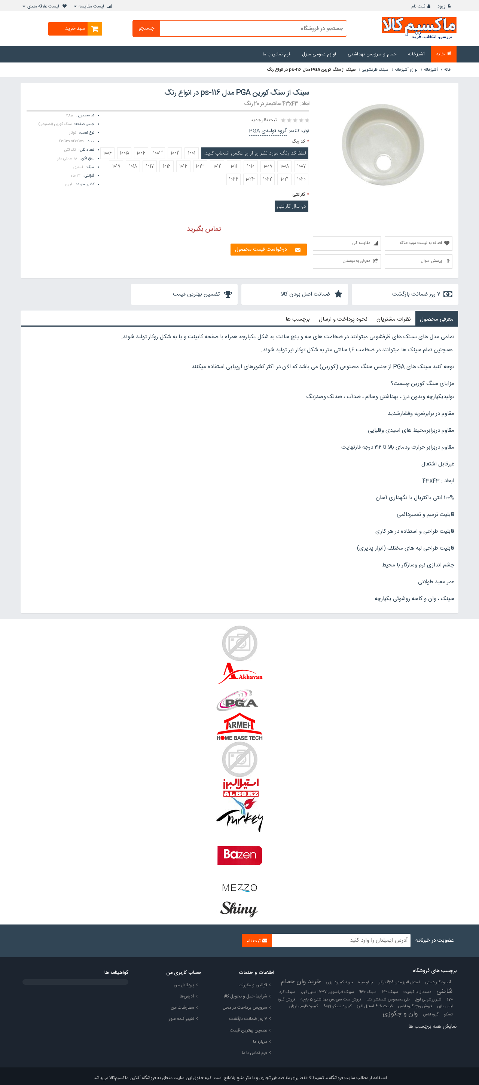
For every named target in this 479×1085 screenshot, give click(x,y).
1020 (301, 179)
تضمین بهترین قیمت (248, 1030)
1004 (141, 153)
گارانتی (298, 195)
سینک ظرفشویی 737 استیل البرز (327, 992)
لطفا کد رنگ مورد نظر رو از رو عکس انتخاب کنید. (255, 153)
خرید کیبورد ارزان (339, 982)
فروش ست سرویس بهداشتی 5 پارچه (330, 999)
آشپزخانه (431, 70)
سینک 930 (367, 992)
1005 (124, 153)
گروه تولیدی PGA (268, 130)
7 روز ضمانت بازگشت (248, 1019)
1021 (285, 179)
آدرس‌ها (187, 996)
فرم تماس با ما (254, 1053)
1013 (200, 166)
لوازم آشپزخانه (406, 70)
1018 (133, 166)
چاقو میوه (365, 982)
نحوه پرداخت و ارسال (343, 319)
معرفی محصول (437, 319)
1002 (175, 153)
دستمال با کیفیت (417, 992)
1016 (167, 166)
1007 (301, 166)
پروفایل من (184, 985)
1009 (267, 166)
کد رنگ (298, 141)
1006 (107, 153)
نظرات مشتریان (393, 319)
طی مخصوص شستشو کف (388, 999)
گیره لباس (431, 1014)
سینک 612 (390, 992)
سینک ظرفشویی (375, 70)
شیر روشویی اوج (428, 999)
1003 (158, 153)
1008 (284, 166)
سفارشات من (182, 1007)
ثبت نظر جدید (264, 120)
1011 (234, 166)
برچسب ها (298, 319)
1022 (267, 179)
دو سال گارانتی (291, 206)
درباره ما (260, 1041)
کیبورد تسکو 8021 (337, 1006)
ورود (441, 6)
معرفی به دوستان (356, 261)
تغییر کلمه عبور (181, 1019)
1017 (150, 166)
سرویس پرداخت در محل (245, 1007)
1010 (250, 166)
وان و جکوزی (400, 1014)
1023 (250, 179)
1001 (191, 153)
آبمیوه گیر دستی (438, 982)
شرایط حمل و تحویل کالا (245, 996)
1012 (217, 166)
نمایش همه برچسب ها (433, 1026)
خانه (447, 70)
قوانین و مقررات (253, 985)
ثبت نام (418, 6)
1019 (116, 166)
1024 (233, 179)
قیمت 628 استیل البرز (375, 1006)
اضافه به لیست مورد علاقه (421, 243)
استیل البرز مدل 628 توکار (399, 982)
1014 (183, 166)
